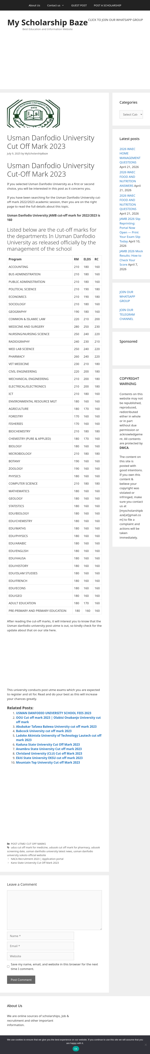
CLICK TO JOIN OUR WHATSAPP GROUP (115, 20)
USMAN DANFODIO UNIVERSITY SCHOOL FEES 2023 (53, 713)
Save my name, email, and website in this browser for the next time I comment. (54, 966)
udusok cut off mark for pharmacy (69, 847)
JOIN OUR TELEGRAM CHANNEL (127, 314)
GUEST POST (79, 5)
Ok (75, 1048)
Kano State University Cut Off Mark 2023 (35, 862)
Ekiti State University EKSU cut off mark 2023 (49, 758)
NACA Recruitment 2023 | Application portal (37, 859)
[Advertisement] (115, 56)
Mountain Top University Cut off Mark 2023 (48, 762)
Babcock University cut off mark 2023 (44, 731)
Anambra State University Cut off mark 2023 (49, 749)
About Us (34, 5)
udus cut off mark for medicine (29, 847)
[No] (145, 1044)
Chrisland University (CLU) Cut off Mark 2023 (49, 753)
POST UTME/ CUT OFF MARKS (28, 843)
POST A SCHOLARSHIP (107, 5)
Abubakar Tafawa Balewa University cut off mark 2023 (56, 727)
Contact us (57, 5)
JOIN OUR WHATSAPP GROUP (127, 296)
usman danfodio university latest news (49, 851)
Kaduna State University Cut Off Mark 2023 (48, 744)
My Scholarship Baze (47, 22)
